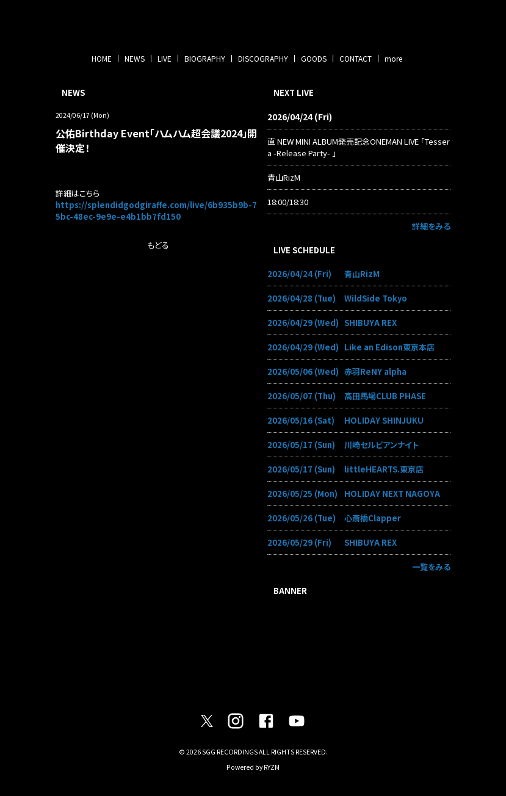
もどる (158, 245)
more (393, 58)
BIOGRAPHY (204, 58)
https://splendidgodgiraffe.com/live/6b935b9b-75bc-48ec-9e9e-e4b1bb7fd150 (156, 210)
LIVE (164, 58)
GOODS (314, 58)
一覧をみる (431, 567)
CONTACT (355, 58)
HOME (102, 58)
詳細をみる (431, 226)
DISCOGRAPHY (263, 58)
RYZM (272, 767)
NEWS (135, 58)
